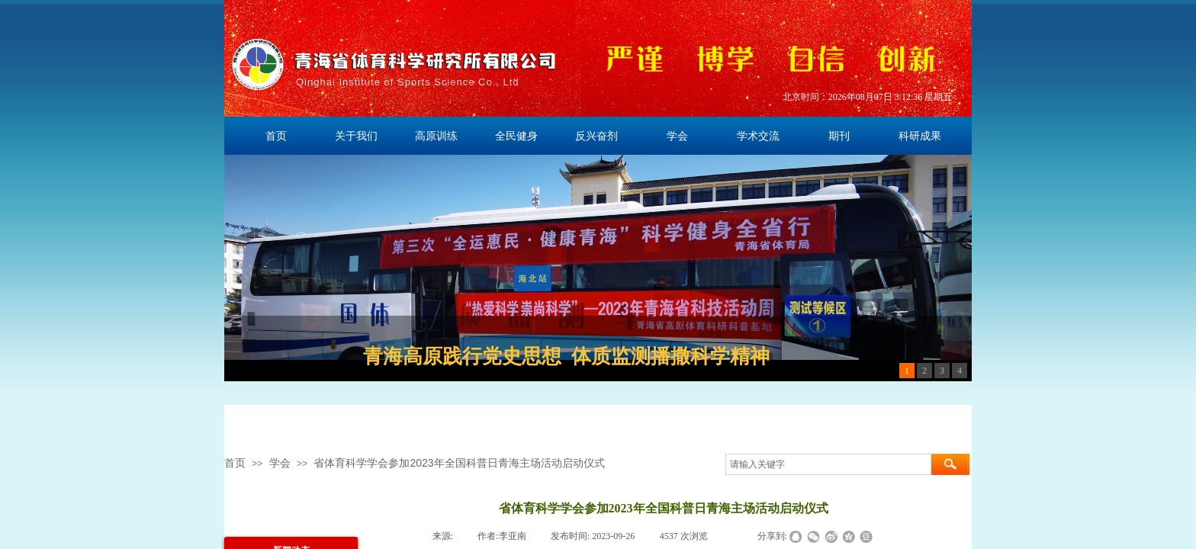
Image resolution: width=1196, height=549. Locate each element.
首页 (235, 463)
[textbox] (828, 464)
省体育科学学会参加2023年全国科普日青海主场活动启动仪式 (458, 463)
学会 (280, 463)
